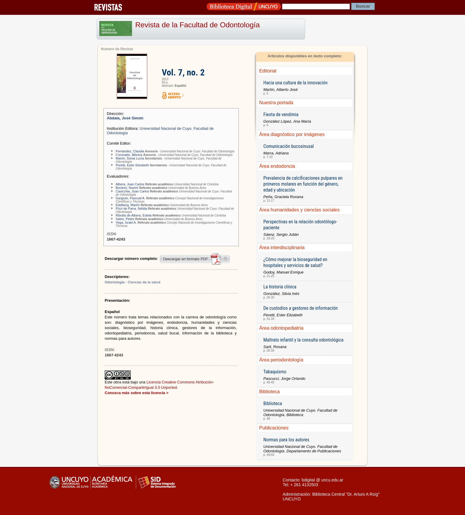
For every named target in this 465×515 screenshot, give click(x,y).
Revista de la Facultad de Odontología (197, 25)
